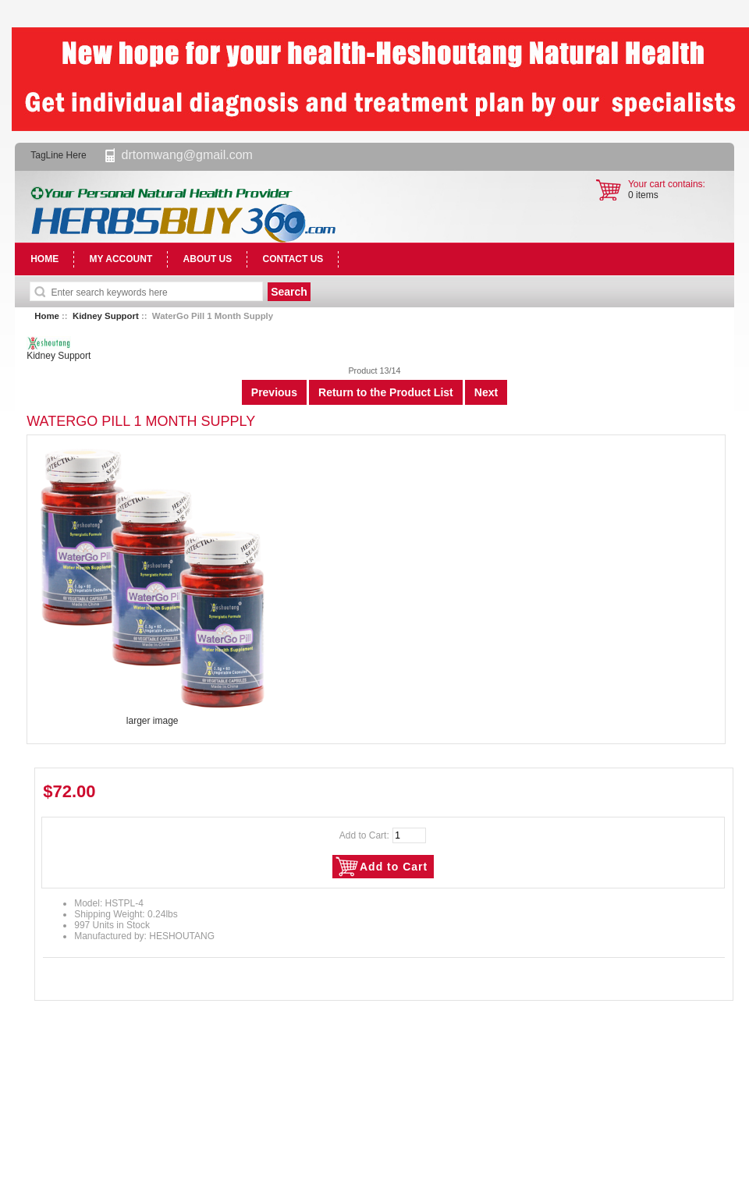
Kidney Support (106, 316)
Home (46, 316)
